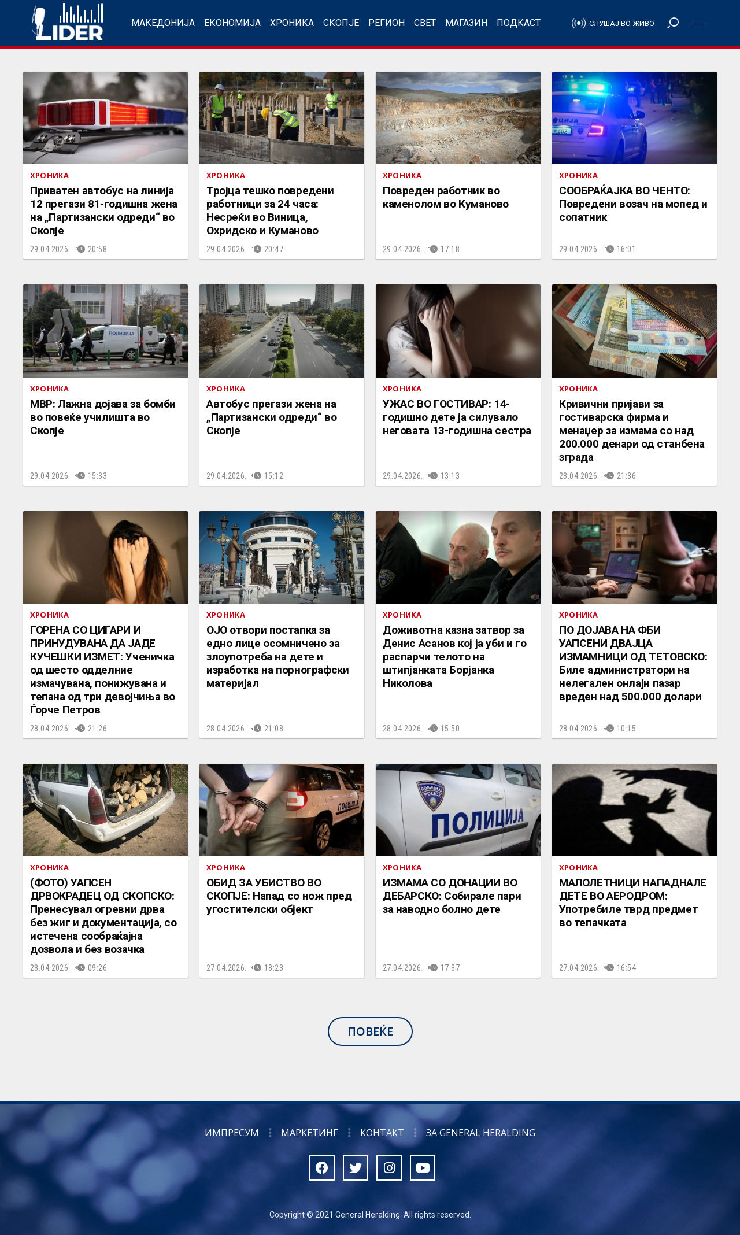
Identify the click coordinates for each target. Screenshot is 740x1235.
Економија (232, 22)
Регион (386, 22)
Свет (425, 22)
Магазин (466, 22)
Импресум (232, 1132)
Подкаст (519, 22)
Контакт (382, 1132)
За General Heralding (480, 1132)
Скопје (341, 22)
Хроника (292, 22)
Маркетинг (309, 1132)
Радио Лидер (67, 23)
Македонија (163, 22)
